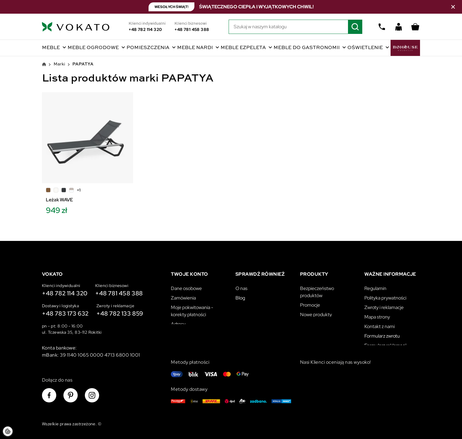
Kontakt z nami (379, 324)
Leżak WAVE (59, 200)
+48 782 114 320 (145, 29)
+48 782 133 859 (119, 313)
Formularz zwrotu (382, 333)
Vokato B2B (247, 305)
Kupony (179, 331)
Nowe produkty (316, 312)
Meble (51, 48)
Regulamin (375, 286)
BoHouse (405, 48)
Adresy (178, 322)
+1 (78, 190)
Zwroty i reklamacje (384, 305)
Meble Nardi (195, 48)
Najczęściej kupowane (322, 322)
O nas (241, 286)
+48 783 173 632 (65, 313)
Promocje (310, 303)
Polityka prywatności (385, 295)
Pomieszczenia (149, 48)
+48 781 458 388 (191, 29)
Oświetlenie (365, 48)
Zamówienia (183, 295)
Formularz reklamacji (385, 343)
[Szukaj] (296, 27)
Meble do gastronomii (307, 48)
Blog (240, 295)
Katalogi (308, 331)
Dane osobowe (186, 286)
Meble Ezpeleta (244, 48)
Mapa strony (377, 314)
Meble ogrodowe (94, 48)
